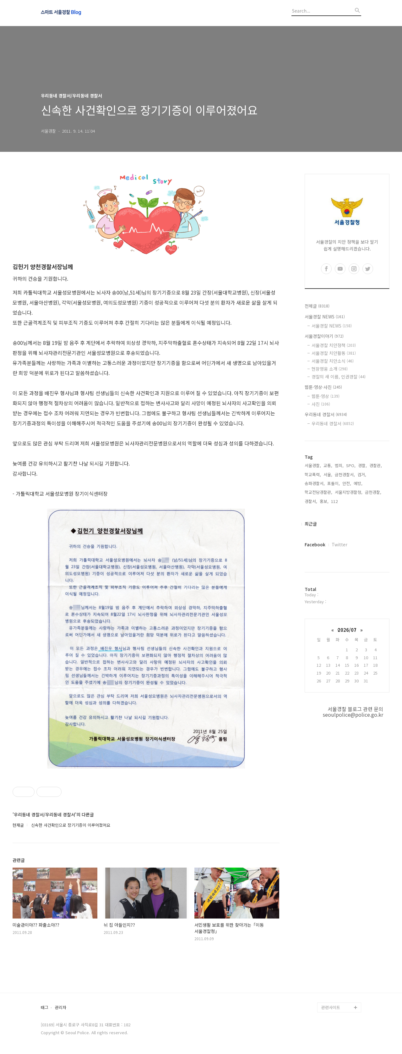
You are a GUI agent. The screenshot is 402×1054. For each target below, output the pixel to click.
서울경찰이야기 (324, 336)
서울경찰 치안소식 (333, 361)
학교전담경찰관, (318, 492)
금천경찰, (373, 492)
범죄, (339, 465)
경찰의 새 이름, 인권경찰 (339, 376)
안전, (346, 483)
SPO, (351, 465)
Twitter (339, 544)
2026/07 (347, 629)
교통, (327, 465)
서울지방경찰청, (348, 492)
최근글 (311, 524)
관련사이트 (330, 1007)
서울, (327, 474)
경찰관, (375, 465)
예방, (358, 483)
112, (335, 501)
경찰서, (311, 501)
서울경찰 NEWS (325, 316)
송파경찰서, (315, 483)
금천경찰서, (345, 474)
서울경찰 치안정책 (334, 345)
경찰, (362, 465)
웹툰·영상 (326, 396)
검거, (361, 474)
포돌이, (333, 483)
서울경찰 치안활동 (334, 353)
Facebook (315, 544)
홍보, (324, 501)
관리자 (60, 1007)
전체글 (317, 306)
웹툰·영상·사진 (323, 387)
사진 (321, 404)
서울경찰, (313, 465)
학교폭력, (313, 474)
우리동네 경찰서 (326, 414)
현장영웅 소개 (330, 369)
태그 (44, 1007)
